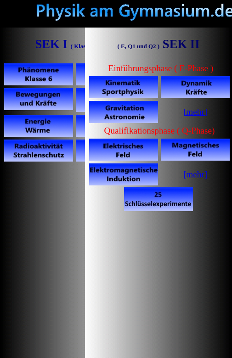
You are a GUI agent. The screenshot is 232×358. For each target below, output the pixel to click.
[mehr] (195, 174)
